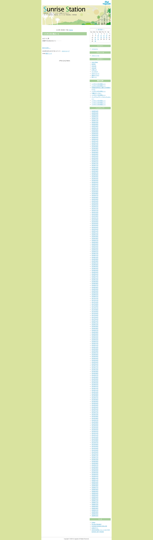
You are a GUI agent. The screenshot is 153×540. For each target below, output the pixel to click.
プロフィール (95, 55)
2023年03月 (95, 180)
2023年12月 (95, 163)
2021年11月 (95, 210)
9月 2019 (100, 29)
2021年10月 (95, 212)
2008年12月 (95, 500)
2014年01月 (95, 386)
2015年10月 (95, 347)
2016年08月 (95, 328)
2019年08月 (95, 261)
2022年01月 (95, 206)
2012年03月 (95, 427)
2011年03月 (95, 450)
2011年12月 (95, 433)
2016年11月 (95, 322)
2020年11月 (95, 233)
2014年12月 (95, 366)
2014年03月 (95, 382)
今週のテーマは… (97, 93)
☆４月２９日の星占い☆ (99, 85)
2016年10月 (95, 324)
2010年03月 (95, 472)
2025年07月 (95, 128)
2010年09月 (95, 461)
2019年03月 (95, 270)
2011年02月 (95, 452)
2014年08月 (95, 373)
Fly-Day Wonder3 (96, 524)
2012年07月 (95, 420)
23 (95, 39)
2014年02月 (95, 384)
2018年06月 (95, 287)
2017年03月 (95, 315)
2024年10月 (95, 145)
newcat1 (94, 66)
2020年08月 (95, 238)
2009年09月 (95, 484)
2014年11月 (95, 367)
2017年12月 (95, 298)
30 (95, 41)
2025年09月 (95, 124)
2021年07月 (95, 218)
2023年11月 (95, 165)
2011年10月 (95, 437)
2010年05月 (95, 469)
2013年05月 (95, 401)
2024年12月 (95, 141)
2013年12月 (95, 388)
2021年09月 (95, 214)
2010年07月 (95, 465)
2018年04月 (95, 291)
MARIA (94, 64)
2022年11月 (95, 188)
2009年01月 (95, 499)
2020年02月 (95, 249)
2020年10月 (95, 234)
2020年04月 (95, 246)
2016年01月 (95, 341)
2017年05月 (95, 311)
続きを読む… (46, 48)
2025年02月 (95, 137)
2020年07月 (95, 240)
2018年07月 (95, 285)
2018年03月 (95, 293)
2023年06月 (95, 175)
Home (71, 30)
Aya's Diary (95, 62)
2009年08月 (95, 485)
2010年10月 (95, 459)
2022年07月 (95, 195)
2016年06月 (95, 332)
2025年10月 (95, 122)
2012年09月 (95, 416)
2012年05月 (95, 424)
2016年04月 (95, 336)
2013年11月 (95, 390)
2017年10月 (95, 302)
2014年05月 (95, 379)
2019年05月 (95, 266)
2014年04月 (95, 381)
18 (101, 37)
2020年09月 (95, 236)
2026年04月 (95, 111)
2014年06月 (95, 377)
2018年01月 (95, 296)
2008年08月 (95, 508)
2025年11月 (95, 120)
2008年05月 (95, 514)
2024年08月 (95, 148)
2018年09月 (95, 281)
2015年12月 (95, 343)
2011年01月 (95, 454)
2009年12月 (95, 478)
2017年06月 (95, 309)
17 (98, 37)
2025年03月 (95, 135)
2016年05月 (95, 334)
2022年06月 (95, 197)
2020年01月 (95, 251)
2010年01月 (95, 476)
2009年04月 (95, 493)
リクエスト (95, 49)
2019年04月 (95, 268)
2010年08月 (95, 463)
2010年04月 (95, 470)
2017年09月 (95, 304)
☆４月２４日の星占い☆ (99, 100)
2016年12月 (95, 321)
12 (104, 35)
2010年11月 (95, 457)
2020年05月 (95, 244)
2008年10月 (95, 504)
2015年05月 (95, 356)
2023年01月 (95, 184)
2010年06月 (95, 467)
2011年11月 (95, 435)
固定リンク (49, 53)
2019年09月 (95, 259)
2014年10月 (95, 369)
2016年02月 (95, 339)
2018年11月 (95, 278)
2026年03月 (95, 113)
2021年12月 (95, 208)
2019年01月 (95, 274)
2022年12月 (95, 186)
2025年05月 (95, 131)
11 (101, 35)
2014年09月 (95, 371)
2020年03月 (95, 248)
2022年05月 (95, 199)
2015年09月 (95, 349)
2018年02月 (95, 294)
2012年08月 (95, 418)
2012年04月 (95, 425)
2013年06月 (95, 399)
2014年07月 (95, 375)
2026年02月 (95, 115)
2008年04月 (95, 515)
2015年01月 (95, 364)
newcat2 (94, 68)
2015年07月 (95, 352)
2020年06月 (95, 242)
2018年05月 (95, 289)
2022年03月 (95, 203)
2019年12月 (95, 253)
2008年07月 (95, 510)
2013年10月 (95, 392)
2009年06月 (95, 489)
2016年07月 (95, 330)
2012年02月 (95, 429)
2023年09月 (95, 169)
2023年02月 (95, 182)
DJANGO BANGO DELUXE (99, 526)
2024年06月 (95, 152)
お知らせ (94, 69)
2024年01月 (95, 161)
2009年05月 (95, 491)
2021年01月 (95, 229)
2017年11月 (95, 300)
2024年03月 (95, 158)
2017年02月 (95, 317)
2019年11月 (95, 255)
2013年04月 (95, 403)
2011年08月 (95, 441)
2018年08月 (95, 283)
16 (95, 37)
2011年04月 (95, 448)
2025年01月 (95, 139)
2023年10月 (95, 167)
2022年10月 (95, 190)
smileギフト (95, 528)
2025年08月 (95, 126)
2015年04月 (95, 358)
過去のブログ (95, 75)
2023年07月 (95, 173)
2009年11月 (95, 480)
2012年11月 (95, 412)
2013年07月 (95, 397)
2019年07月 (95, 263)
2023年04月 (95, 178)
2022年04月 (95, 201)
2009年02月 (95, 497)
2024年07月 (95, 150)
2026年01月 (95, 116)
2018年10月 (95, 279)
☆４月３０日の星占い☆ (99, 84)
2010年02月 (95, 474)
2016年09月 (95, 326)
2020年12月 (95, 231)
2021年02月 (95, 227)
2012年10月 (95, 414)
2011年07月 (95, 442)
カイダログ (95, 71)
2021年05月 (95, 221)
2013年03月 (95, 405)
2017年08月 (95, 306)
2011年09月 (95, 439)
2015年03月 (95, 360)
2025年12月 (95, 118)
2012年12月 (95, 411)
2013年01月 (95, 409)
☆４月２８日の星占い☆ (99, 91)
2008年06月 (95, 512)
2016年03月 (95, 338)
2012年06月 (95, 422)
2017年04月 (95, 313)
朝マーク (94, 77)
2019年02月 (95, 272)
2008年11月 (95, 502)
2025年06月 (95, 130)
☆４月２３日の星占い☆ (99, 102)
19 (104, 37)
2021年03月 (95, 225)
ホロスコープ (65, 51)
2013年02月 (95, 407)
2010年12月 (95, 455)
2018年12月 (95, 276)
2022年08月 (95, 193)
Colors (93, 522)
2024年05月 (95, 154)
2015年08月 (95, 351)
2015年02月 (95, 362)
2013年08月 (95, 396)
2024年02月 (95, 160)
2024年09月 (95, 146)
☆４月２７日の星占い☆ (99, 95)
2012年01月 (95, 431)
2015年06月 (95, 354)
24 (98, 39)
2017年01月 (95, 319)
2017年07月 (95, 308)
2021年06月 (95, 220)
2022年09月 (95, 191)
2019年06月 (95, 264)
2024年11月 (95, 143)
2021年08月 (95, 216)
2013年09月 (95, 394)
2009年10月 (95, 482)
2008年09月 (95, 506)
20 (106, 37)
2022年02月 (95, 204)
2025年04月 (95, 133)
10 (98, 35)
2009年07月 (95, 487)
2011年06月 (95, 444)
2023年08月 (95, 171)
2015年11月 (95, 345)
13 (106, 35)
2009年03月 (95, 495)
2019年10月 (95, 257)
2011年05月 (95, 446)
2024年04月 (95, 156)
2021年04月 (95, 223)
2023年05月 (95, 176)
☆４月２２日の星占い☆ (99, 104)
